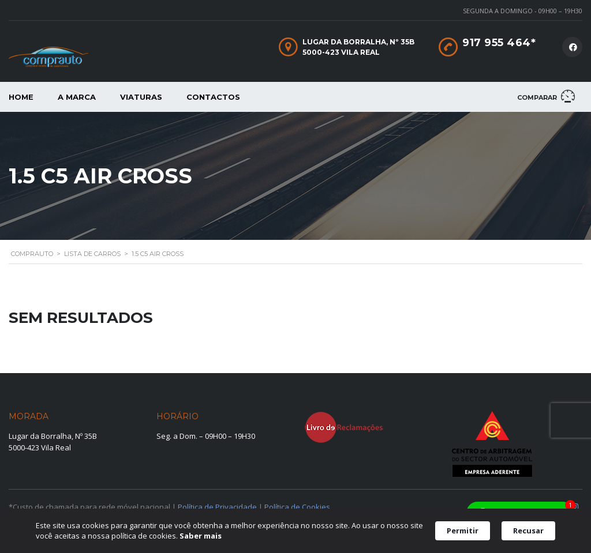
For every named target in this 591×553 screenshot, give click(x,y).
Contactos (213, 96)
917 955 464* (499, 42)
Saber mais (200, 536)
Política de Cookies (297, 507)
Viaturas (141, 96)
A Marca (77, 96)
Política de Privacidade (217, 507)
